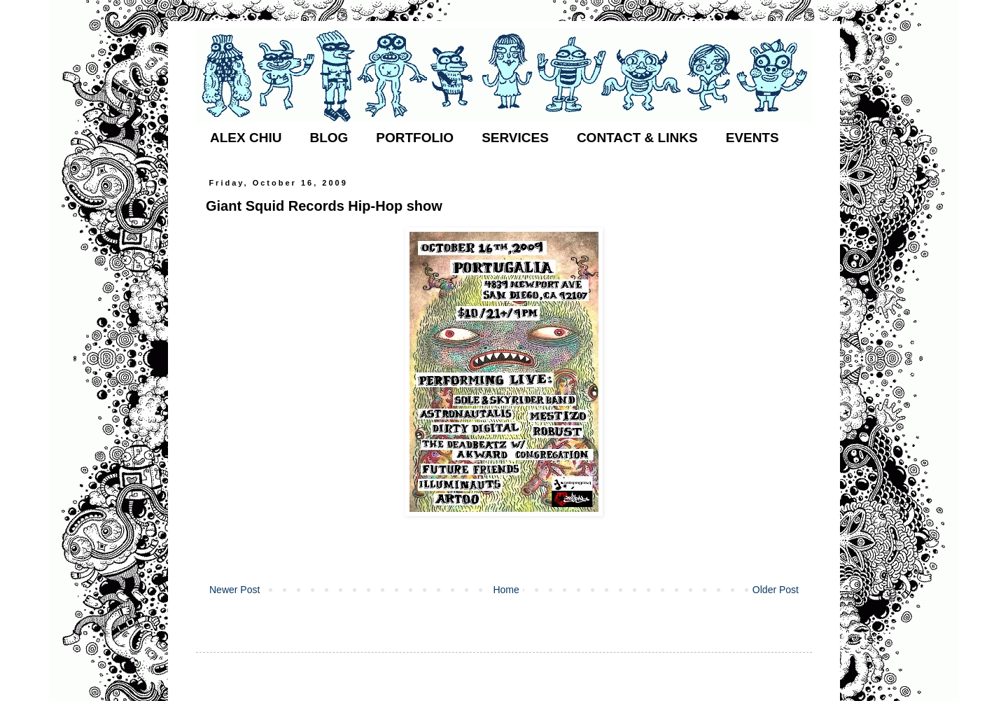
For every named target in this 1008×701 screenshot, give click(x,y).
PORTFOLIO (415, 137)
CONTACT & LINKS (637, 137)
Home (506, 589)
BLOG (328, 137)
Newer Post (234, 589)
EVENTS (752, 137)
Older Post (775, 589)
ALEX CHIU (245, 137)
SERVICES (515, 137)
